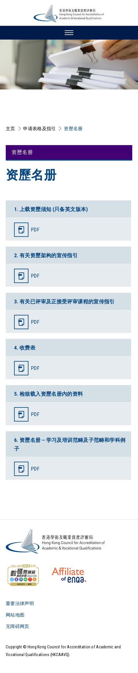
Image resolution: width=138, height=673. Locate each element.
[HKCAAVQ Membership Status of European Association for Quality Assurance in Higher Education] (69, 575)
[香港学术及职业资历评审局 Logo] (69, 13)
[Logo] (56, 541)
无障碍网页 (17, 626)
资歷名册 (73, 128)
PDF (35, 230)
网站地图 (15, 615)
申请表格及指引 (39, 128)
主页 (10, 128)
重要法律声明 (20, 603)
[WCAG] (23, 575)
